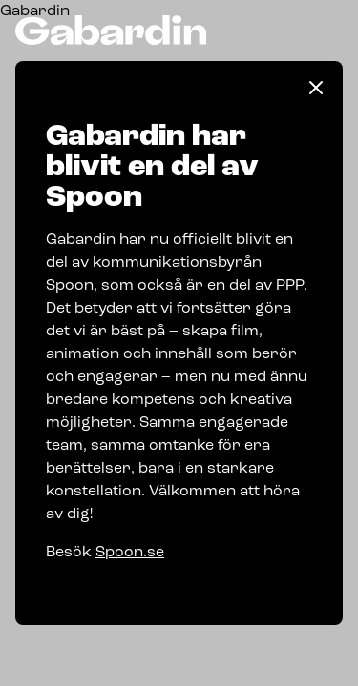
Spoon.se (129, 552)
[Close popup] (316, 87)
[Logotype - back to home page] (110, 30)
